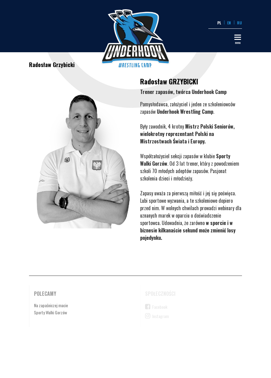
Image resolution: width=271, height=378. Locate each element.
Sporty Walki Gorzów (50, 312)
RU (239, 22)
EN (229, 22)
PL (219, 22)
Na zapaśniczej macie (51, 305)
